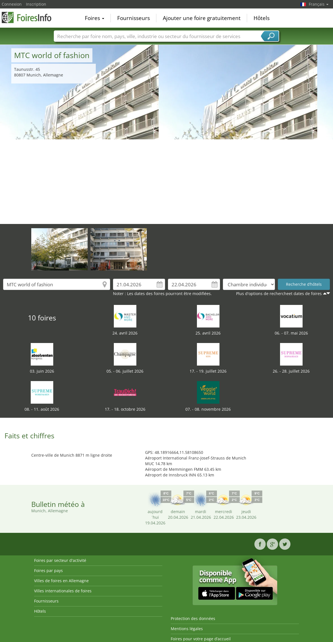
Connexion (12, 4)
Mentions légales (187, 628)
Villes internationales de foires (63, 590)
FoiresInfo (30, 17)
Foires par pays (48, 570)
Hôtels (262, 18)
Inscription (36, 4)
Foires (94, 18)
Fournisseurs (133, 18)
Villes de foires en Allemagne (61, 580)
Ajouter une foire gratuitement (202, 18)
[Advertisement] (166, 181)
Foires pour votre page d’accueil (201, 638)
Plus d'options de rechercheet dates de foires (279, 293)
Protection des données (193, 618)
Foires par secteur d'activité (60, 560)
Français (318, 4)
